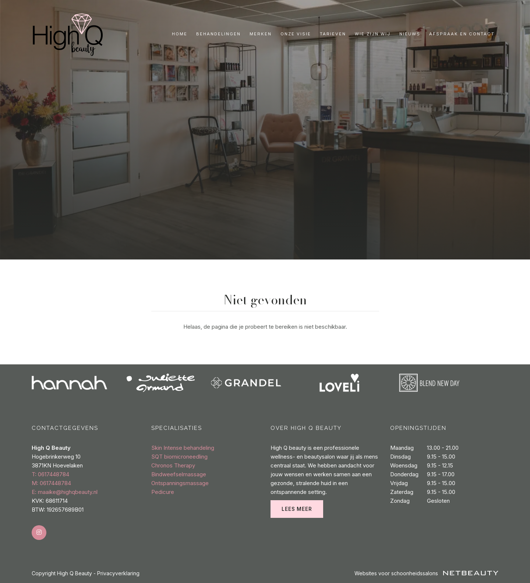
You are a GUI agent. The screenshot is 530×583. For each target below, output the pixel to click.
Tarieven (333, 33)
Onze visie (295, 33)
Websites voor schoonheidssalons (426, 573)
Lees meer (297, 509)
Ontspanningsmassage (180, 483)
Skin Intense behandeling (182, 447)
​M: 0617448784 (51, 483)
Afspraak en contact (462, 33)
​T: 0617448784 (50, 474)
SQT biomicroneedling (179, 456)
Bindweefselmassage (178, 474)
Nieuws (409, 33)
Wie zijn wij (373, 33)
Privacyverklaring (118, 573)
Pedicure (162, 491)
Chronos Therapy (173, 465)
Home (179, 33)
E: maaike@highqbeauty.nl (65, 491)
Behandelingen (218, 33)
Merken (261, 33)
